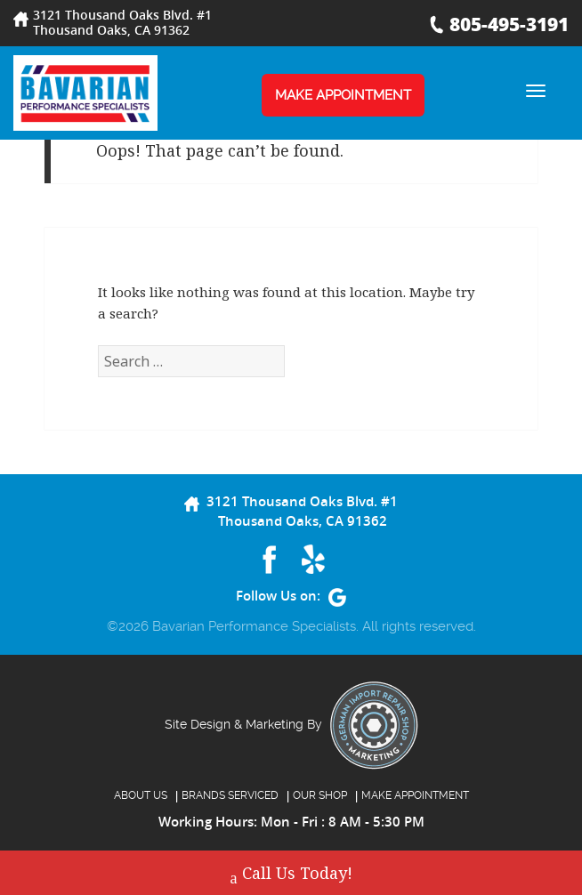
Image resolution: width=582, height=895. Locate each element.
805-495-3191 (509, 23)
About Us (140, 795)
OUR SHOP (320, 795)
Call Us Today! (291, 875)
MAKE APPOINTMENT (343, 95)
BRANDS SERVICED (230, 795)
